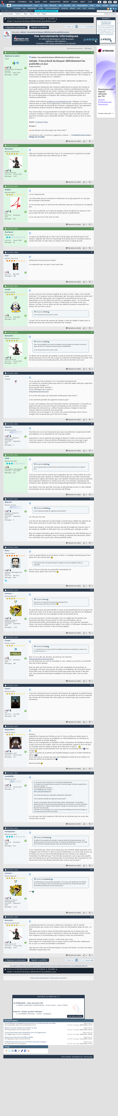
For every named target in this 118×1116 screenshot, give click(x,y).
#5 (92, 252)
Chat (44, 2)
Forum (9, 19)
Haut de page (88, 1057)
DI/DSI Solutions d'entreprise (22, 5)
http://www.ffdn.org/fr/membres (41, 659)
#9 (92, 424)
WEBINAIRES (32, 8)
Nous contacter (66, 1057)
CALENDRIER (75, 966)
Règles (44, 14)
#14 (91, 637)
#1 (92, 52)
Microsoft (53, 5)
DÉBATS (72, 8)
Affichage (87, 48)
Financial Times (42, 122)
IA (41, 5)
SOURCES (64, 8)
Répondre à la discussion (15, 27)
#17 (91, 773)
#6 (92, 286)
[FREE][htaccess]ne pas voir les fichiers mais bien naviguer (25, 1042)
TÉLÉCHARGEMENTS (52, 8)
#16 (91, 726)
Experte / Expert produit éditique (27, 1011)
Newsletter (54, 2)
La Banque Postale (26, 1014)
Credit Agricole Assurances (31, 1005)
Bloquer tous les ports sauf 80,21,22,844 (19, 1037)
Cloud (36, 5)
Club (89, 2)
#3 (92, 186)
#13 (91, 590)
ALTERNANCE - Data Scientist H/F (28, 1003)
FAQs (27, 966)
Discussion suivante (58, 978)
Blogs (37, 2)
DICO (84, 8)
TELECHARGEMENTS (42, 966)
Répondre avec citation (73, 141)
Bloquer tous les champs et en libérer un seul (21, 1028)
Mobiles (105, 5)
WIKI (79, 8)
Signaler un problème (39, 27)
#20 (91, 917)
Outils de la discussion (74, 48)
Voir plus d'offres (75, 1016)
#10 (91, 455)
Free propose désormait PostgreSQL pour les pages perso (25, 1033)
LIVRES (40, 8)
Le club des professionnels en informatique (29, 19)
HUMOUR (91, 8)
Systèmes (113, 5)
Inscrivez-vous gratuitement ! (46, 11)
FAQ (30, 2)
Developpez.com (77, 1057)
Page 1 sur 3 (71, 26)
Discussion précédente (40, 978)
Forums (11, 2)
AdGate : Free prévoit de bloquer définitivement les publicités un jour (45, 32)
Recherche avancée (110, 14)
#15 (91, 685)
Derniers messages (7, 14)
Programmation (82, 5)
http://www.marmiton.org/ (39, 392)
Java (60, 5)
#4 (92, 228)
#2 (92, 145)
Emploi (66, 2)
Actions (18, 14)
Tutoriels (22, 2)
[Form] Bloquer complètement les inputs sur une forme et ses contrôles (30, 1023)
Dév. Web (67, 5)
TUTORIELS (17, 8)
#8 (92, 373)
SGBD (92, 5)
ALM (45, 5)
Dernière (89, 27)
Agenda (32, 14)
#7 (92, 332)
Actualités (51, 19)
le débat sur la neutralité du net (58, 102)
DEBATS (60, 966)
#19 (91, 870)
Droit (82, 2)
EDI (74, 5)
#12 (91, 547)
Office (98, 5)
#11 (91, 499)
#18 (91, 828)
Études (74, 2)
